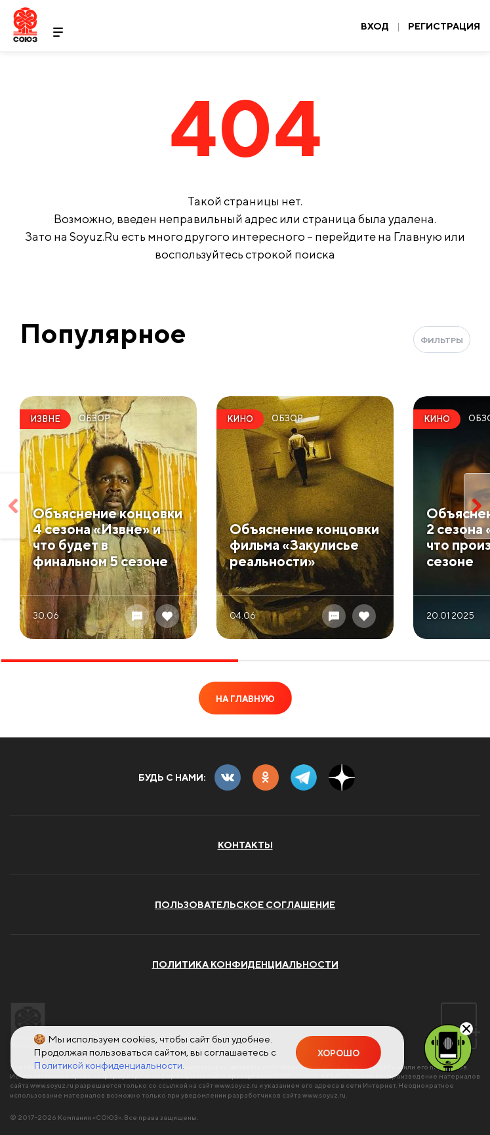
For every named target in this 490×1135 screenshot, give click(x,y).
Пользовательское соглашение (245, 904)
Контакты (245, 845)
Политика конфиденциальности (245, 964)
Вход (375, 26)
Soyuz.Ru (25, 24)
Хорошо (338, 1053)
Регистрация (444, 26)
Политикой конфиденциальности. (108, 1065)
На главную (245, 699)
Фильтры (441, 340)
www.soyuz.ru (51, 1085)
